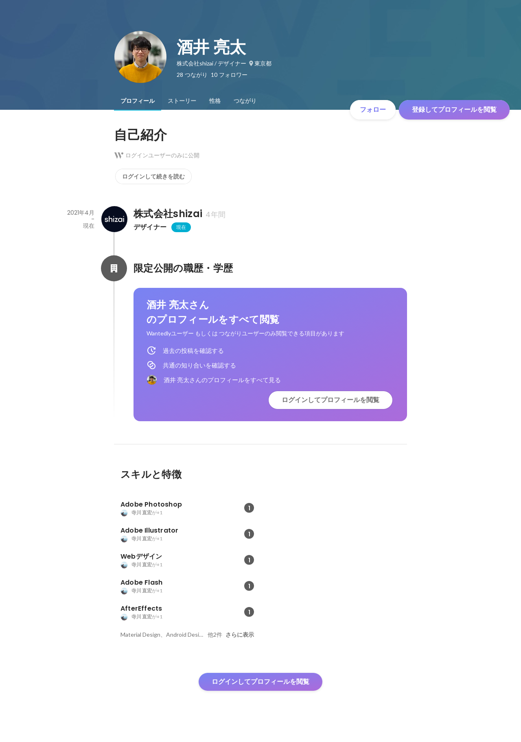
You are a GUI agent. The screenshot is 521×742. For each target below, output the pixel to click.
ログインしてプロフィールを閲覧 (330, 400)
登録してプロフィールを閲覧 (454, 109)
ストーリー (182, 101)
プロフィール (137, 101)
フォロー (373, 109)
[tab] (137, 101)
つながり (245, 101)
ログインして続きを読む (153, 176)
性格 (215, 101)
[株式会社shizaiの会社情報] (114, 219)
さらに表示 (239, 635)
